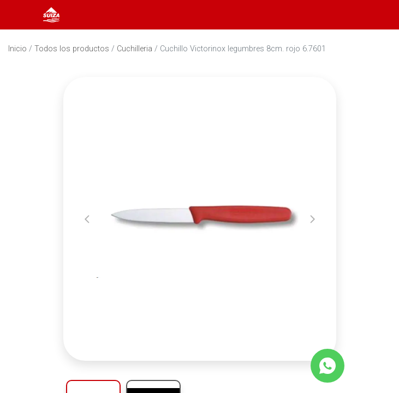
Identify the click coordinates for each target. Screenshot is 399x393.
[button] (87, 219)
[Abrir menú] (23, 14)
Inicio (17, 48)
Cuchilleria (134, 48)
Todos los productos (71, 48)
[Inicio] (51, 14)
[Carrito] (376, 14)
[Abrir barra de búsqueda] (346, 14)
